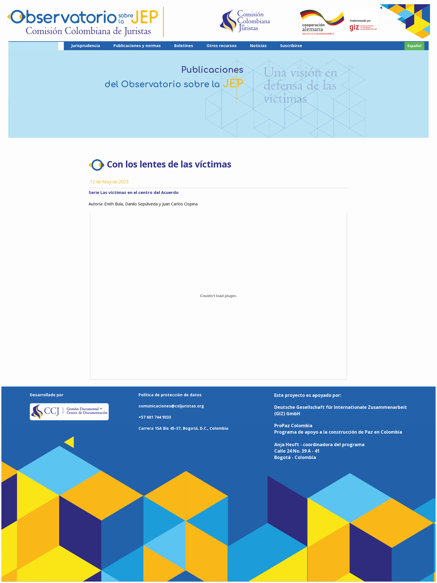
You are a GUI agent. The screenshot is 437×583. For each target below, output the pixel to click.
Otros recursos (222, 45)
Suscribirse (291, 45)
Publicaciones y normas (137, 45)
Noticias (258, 45)
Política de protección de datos (170, 394)
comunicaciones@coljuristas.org (171, 406)
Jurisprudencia (85, 45)
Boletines (183, 45)
